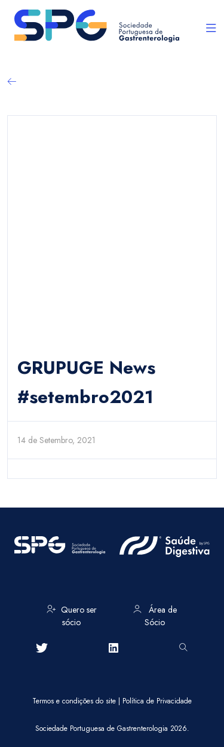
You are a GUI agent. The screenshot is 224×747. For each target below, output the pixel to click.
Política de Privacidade (157, 701)
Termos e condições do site (74, 701)
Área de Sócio (155, 614)
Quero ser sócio (72, 614)
